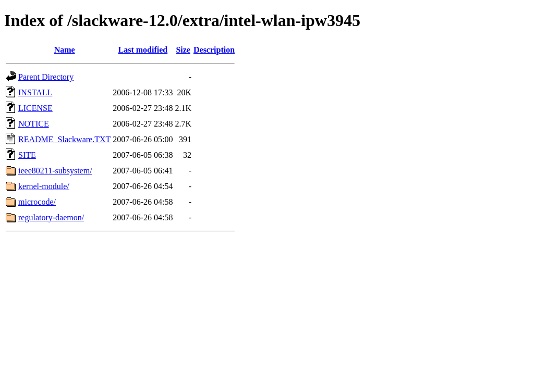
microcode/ (37, 201)
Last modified (143, 49)
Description (214, 49)
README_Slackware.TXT (64, 139)
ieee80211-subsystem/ (55, 170)
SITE (27, 155)
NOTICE (33, 123)
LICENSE (35, 108)
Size (183, 49)
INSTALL (35, 92)
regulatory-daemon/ (51, 217)
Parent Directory (46, 76)
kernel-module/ (43, 186)
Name (64, 49)
